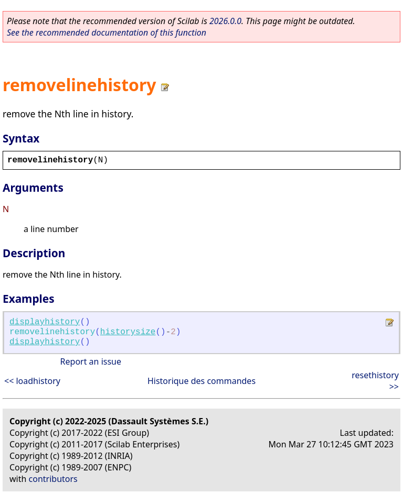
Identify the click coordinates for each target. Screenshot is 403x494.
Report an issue (90, 361)
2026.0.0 (225, 21)
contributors (53, 479)
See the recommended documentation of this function (106, 32)
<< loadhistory (32, 381)
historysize (128, 332)
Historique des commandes (201, 381)
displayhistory (44, 322)
